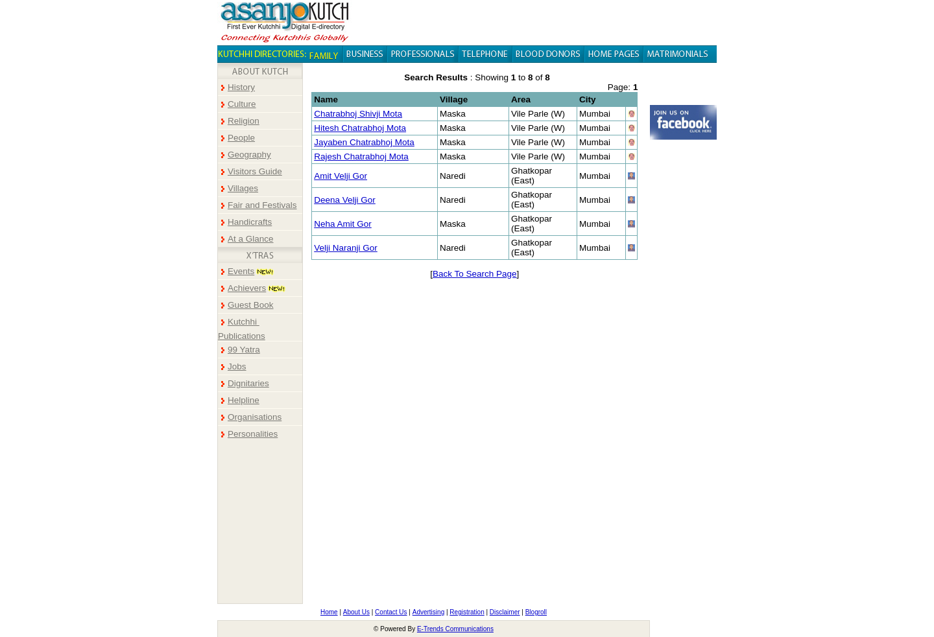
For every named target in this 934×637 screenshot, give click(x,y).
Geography (249, 154)
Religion (243, 121)
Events (241, 271)
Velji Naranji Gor (345, 248)
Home (329, 612)
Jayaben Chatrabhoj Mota (364, 142)
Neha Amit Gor (343, 224)
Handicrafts (250, 222)
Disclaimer (505, 612)
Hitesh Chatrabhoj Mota (360, 128)
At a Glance (251, 239)
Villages (243, 188)
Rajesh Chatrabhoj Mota (361, 156)
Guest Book (251, 305)
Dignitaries (248, 383)
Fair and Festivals (262, 205)
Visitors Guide (255, 171)
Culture (242, 104)
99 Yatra (244, 349)
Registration (466, 612)
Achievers (247, 288)
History (241, 87)
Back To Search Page (475, 274)
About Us (356, 612)
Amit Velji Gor (340, 176)
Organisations (254, 417)
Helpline (243, 400)
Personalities (253, 434)
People (241, 138)
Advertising (428, 612)
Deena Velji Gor (345, 200)
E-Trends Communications (455, 628)
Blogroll (536, 612)
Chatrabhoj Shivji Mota (358, 114)
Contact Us (391, 612)
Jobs (237, 366)
